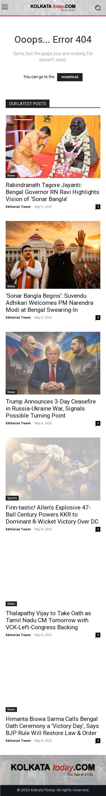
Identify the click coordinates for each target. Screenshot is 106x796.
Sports (12, 498)
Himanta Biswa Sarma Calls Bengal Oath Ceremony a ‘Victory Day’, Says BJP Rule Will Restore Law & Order (52, 726)
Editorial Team (18, 206)
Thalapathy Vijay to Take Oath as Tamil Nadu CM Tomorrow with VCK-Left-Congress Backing (48, 620)
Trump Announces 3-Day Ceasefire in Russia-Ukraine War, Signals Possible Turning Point (51, 408)
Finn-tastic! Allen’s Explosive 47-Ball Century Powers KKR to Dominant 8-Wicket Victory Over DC (52, 514)
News (11, 175)
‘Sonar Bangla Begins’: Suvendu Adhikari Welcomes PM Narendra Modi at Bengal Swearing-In (49, 302)
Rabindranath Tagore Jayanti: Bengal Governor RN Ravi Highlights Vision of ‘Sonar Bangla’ (52, 192)
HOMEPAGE (69, 77)
